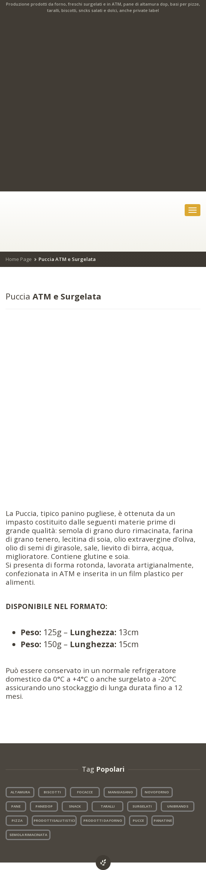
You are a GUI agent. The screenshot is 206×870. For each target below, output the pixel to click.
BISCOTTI (52, 792)
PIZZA (17, 820)
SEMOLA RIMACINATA (28, 834)
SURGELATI (142, 806)
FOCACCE (85, 792)
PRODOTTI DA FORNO (102, 820)
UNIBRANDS (177, 806)
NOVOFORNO (157, 792)
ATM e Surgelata (53, 296)
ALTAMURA (20, 792)
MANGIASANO (120, 792)
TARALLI (108, 806)
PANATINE (163, 820)
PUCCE (138, 820)
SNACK (75, 806)
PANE (16, 806)
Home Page (19, 259)
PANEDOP (44, 806)
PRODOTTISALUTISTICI (54, 820)
